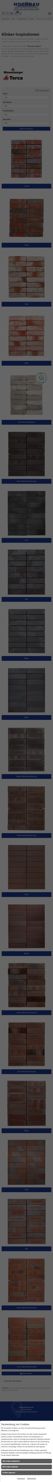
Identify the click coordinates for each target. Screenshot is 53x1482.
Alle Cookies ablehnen (10, 1467)
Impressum (21, 1478)
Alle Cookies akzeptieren (11, 1461)
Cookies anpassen (8, 1473)
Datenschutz (31, 1478)
